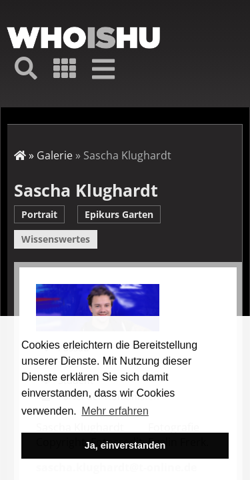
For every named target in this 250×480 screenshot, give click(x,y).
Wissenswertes (55, 239)
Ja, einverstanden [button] (125, 445)
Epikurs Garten (119, 214)
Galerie (55, 155)
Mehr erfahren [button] (115, 411)
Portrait (39, 214)
